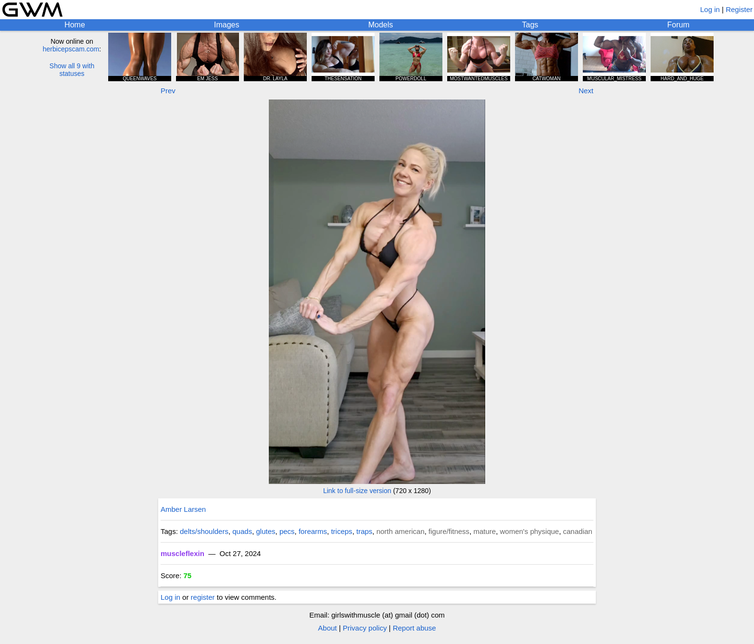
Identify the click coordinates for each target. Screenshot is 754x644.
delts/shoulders (204, 531)
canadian (577, 531)
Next (585, 91)
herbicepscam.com (71, 49)
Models (380, 25)
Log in (710, 9)
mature (484, 531)
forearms (313, 531)
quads (242, 531)
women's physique (529, 531)
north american (401, 531)
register (203, 597)
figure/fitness (448, 531)
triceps (341, 531)
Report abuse (414, 628)
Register (739, 9)
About (327, 628)
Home (74, 25)
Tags (530, 25)
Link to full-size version (357, 491)
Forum (678, 25)
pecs (287, 531)
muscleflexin (182, 553)
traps (364, 531)
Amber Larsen (183, 509)
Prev (168, 91)
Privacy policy (365, 628)
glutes (266, 531)
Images (226, 25)
